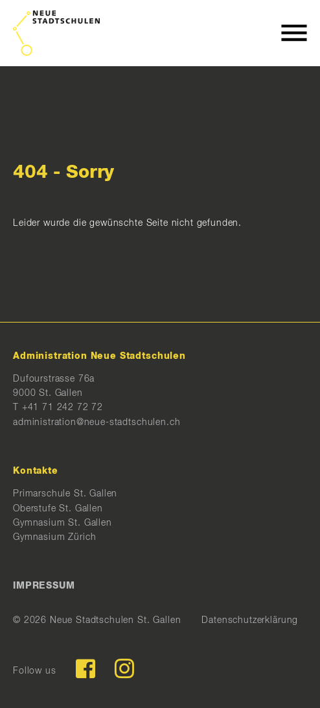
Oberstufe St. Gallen (58, 508)
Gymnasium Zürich (54, 537)
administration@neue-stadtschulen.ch (96, 422)
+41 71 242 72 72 (62, 407)
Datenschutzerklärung (249, 620)
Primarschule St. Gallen (65, 493)
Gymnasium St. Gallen (62, 523)
